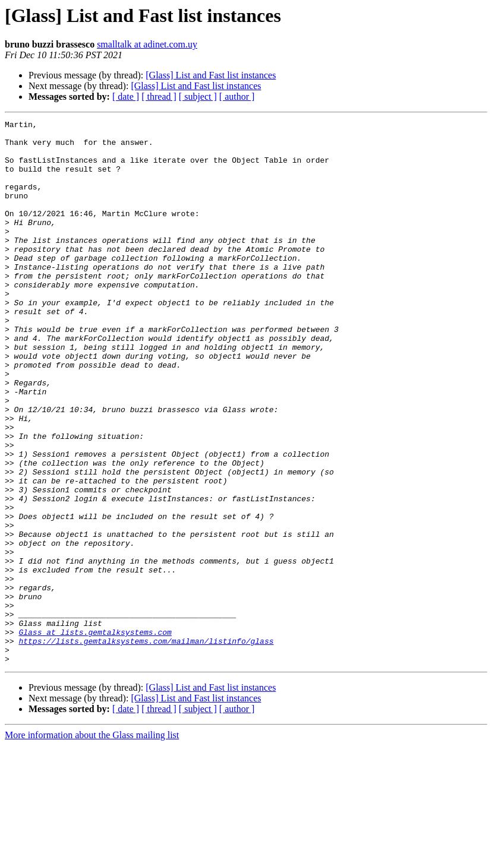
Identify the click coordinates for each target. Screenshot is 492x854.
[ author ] (237, 96)
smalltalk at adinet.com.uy (147, 44)
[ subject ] (198, 96)
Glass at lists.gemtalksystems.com (94, 735)
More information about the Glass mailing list (92, 844)
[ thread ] (158, 96)
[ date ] (125, 96)
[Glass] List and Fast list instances (211, 75)
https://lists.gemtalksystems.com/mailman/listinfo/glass (145, 746)
